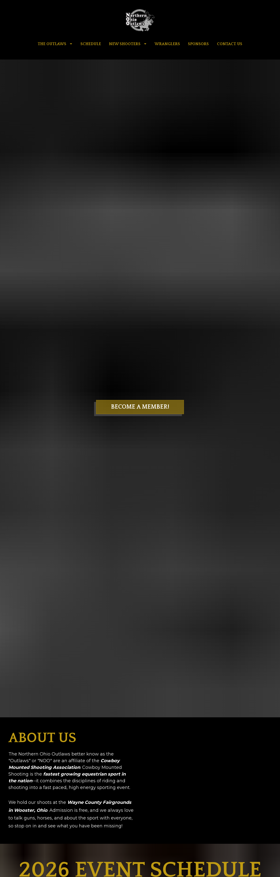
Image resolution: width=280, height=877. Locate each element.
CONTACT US (229, 44)
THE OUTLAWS (55, 44)
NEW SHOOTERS (127, 44)
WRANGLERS (167, 44)
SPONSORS (198, 44)
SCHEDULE (90, 44)
